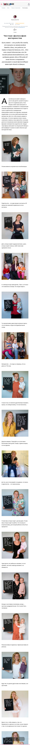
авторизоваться (21, 27)
